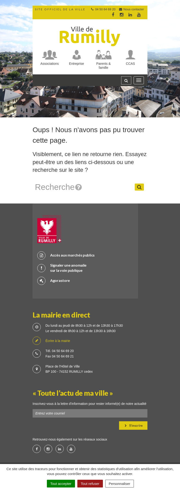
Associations (49, 63)
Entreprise (76, 63)
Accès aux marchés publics (66, 255)
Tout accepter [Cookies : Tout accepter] (60, 484)
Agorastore (53, 280)
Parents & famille (103, 65)
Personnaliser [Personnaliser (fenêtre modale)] (119, 484)
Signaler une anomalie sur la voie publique (61, 268)
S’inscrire (134, 425)
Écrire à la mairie (51, 341)
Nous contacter (131, 9)
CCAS (130, 63)
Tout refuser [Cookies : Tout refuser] (90, 484)
